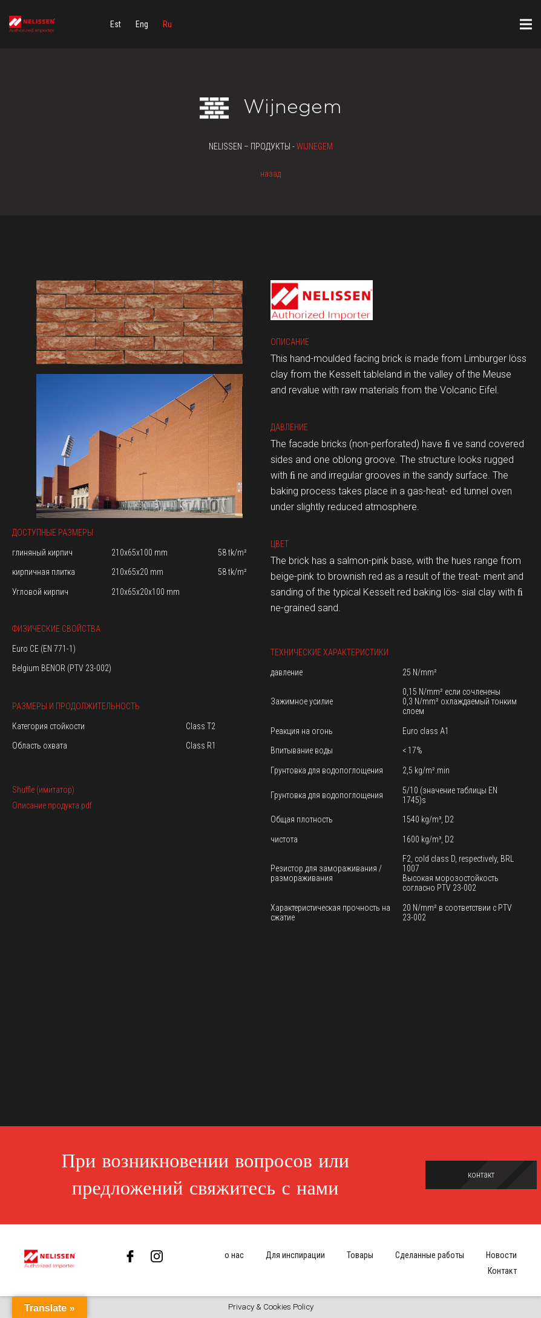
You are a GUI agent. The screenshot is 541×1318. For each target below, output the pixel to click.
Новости (501, 1255)
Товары (360, 1255)
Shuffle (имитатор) (43, 790)
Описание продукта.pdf (52, 805)
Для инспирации (295, 1255)
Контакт (502, 1271)
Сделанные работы (429, 1255)
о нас (234, 1255)
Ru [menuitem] (167, 24)
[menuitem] (115, 24)
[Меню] (526, 24)
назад (270, 174)
